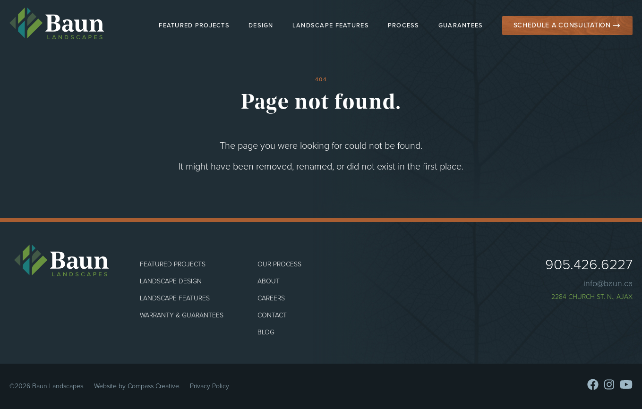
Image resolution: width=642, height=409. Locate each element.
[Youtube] (626, 384)
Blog (265, 332)
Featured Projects (194, 25)
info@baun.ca (608, 283)
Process (403, 25)
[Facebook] (593, 384)
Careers (271, 298)
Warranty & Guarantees (181, 315)
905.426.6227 (589, 264)
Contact (272, 315)
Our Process (279, 264)
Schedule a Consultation (562, 25)
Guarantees (460, 25)
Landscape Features (330, 25)
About (268, 281)
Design (261, 25)
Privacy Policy (209, 386)
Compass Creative (153, 386)
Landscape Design (171, 281)
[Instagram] (609, 384)
